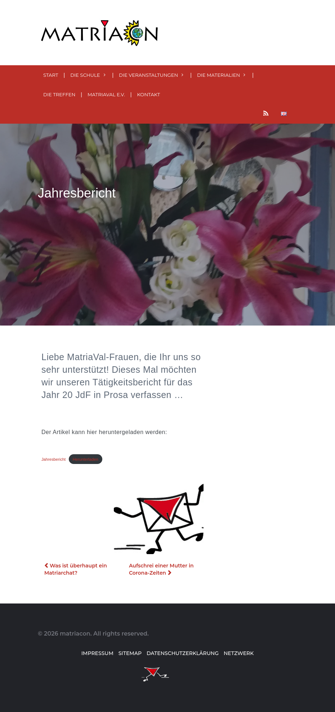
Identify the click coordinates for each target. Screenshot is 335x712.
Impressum (97, 653)
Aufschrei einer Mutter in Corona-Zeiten (161, 569)
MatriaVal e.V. (106, 94)
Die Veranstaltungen (148, 75)
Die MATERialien (218, 75)
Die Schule (85, 75)
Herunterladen (85, 459)
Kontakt (148, 94)
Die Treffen (59, 94)
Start (50, 75)
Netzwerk (239, 653)
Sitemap (130, 653)
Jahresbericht (53, 459)
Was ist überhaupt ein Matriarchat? (75, 569)
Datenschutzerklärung (183, 653)
